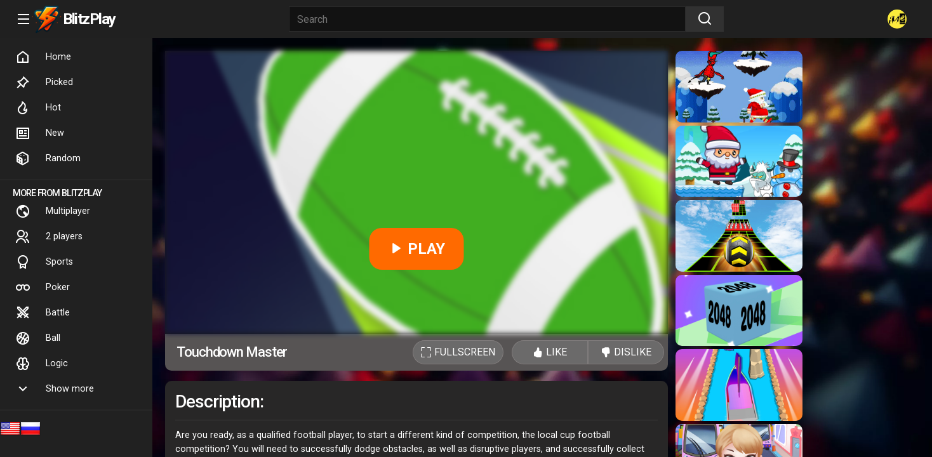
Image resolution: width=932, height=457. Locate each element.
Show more (54, 389)
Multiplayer (52, 211)
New (39, 133)
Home (43, 57)
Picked (44, 82)
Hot (38, 107)
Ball (37, 338)
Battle (42, 312)
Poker (42, 287)
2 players (49, 236)
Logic (41, 363)
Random (48, 158)
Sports (44, 262)
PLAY (417, 249)
